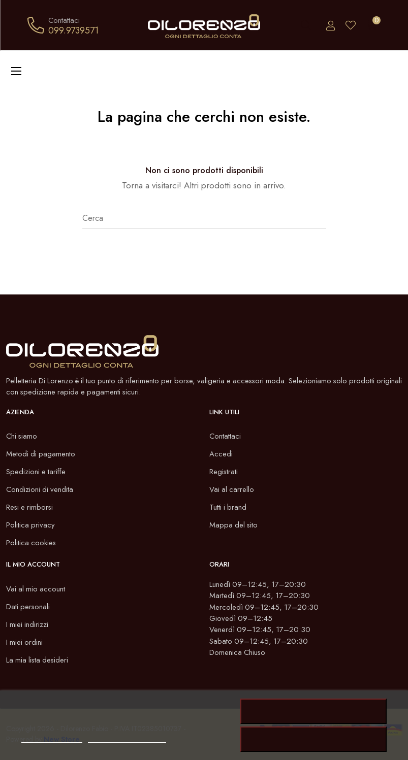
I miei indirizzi (27, 624)
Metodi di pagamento (41, 454)
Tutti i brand (228, 507)
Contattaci (225, 436)
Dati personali (28, 606)
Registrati (223, 472)
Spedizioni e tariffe (36, 472)
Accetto (314, 711)
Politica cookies (31, 543)
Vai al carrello (232, 489)
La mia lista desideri (38, 660)
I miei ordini (25, 642)
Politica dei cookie (51, 738)
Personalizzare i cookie (127, 738)
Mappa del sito (234, 525)
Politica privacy (30, 525)
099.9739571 (73, 30)
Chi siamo (22, 436)
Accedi (221, 454)
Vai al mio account (36, 588)
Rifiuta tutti (314, 739)
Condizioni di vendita (40, 489)
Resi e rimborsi (30, 507)
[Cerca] (204, 218)
